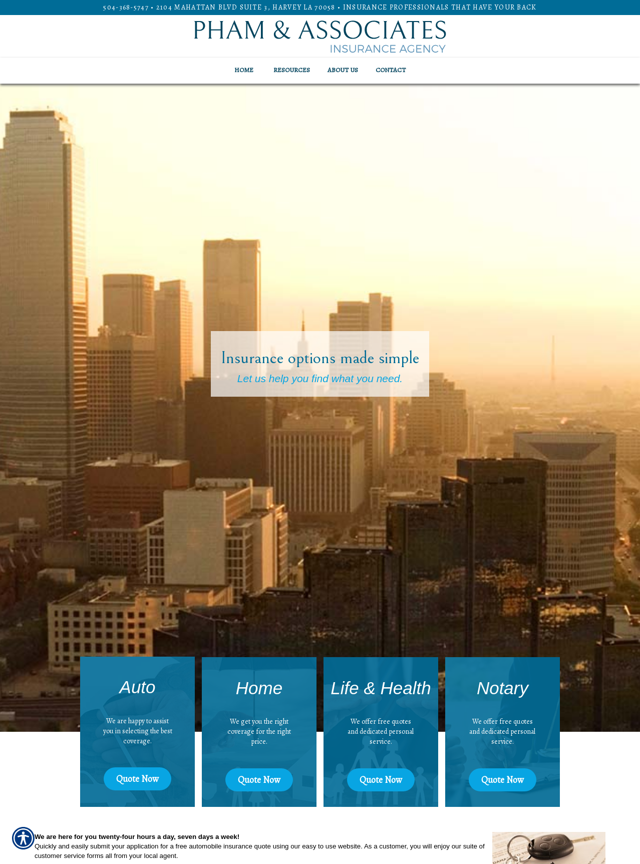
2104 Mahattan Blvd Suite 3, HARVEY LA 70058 (246, 7)
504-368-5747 (126, 7)
